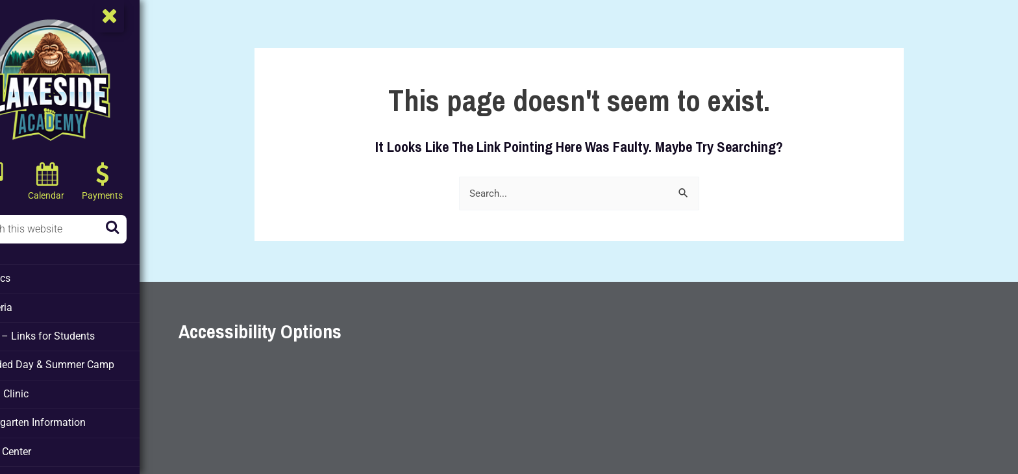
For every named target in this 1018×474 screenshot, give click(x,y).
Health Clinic (41, 389)
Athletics (32, 278)
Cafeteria (33, 306)
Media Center (42, 445)
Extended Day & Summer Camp (80, 362)
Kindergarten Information (67, 417)
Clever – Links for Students (72, 334)
